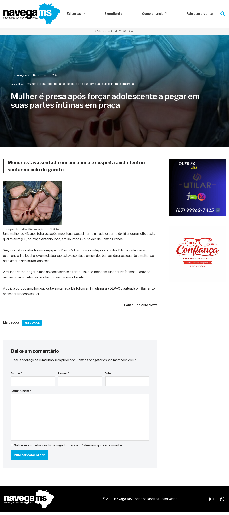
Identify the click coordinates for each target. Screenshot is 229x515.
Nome (16, 374)
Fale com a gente (199, 14)
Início (14, 84)
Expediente (113, 14)
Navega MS (22, 75)
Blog (21, 84)
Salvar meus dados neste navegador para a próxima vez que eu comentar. (68, 446)
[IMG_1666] (197, 215)
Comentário (21, 391)
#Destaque (32, 323)
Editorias (76, 14)
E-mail (63, 374)
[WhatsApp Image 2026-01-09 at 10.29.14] (197, 281)
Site (108, 374)
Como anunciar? (154, 14)
